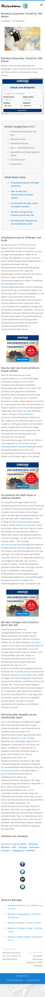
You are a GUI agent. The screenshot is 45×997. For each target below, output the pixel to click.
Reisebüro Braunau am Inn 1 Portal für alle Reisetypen (12, 954)
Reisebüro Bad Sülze (10, 770)
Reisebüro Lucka (18, 738)
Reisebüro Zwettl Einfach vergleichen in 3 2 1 (25, 938)
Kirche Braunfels (16, 296)
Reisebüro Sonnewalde (20, 675)
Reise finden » (22, 110)
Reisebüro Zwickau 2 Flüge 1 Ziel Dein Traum (25, 930)
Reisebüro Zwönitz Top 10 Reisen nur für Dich (25, 907)
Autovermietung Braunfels (13, 544)
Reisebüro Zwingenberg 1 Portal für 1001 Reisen (24, 916)
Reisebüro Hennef (9, 707)
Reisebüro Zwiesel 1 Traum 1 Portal (24, 922)
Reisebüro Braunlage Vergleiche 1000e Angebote (33, 959)
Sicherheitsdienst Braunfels (14, 446)
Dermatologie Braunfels (12, 283)
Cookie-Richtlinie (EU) (32, 980)
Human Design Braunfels (20, 522)
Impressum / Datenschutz (15, 980)
